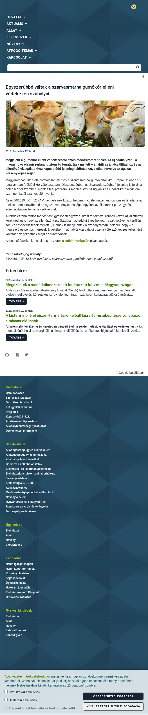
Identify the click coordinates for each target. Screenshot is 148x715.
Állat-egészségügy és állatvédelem (28, 450)
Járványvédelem (16, 478)
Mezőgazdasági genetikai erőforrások (30, 492)
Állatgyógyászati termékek (23, 459)
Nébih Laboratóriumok (20, 568)
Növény (11, 540)
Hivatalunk (13, 387)
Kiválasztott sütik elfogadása (113, 706)
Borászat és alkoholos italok (24, 464)
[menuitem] (74, 17)
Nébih (37, 7)
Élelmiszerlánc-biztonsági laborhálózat (31, 473)
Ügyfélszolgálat (16, 582)
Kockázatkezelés (16, 487)
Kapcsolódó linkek (18, 416)
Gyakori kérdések (19, 610)
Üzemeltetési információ (21, 430)
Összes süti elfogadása (113, 696)
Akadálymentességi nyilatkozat (26, 426)
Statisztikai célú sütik (22, 692)
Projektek (12, 411)
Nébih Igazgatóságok (19, 564)
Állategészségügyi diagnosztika (26, 454)
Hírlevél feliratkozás (18, 597)
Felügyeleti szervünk (19, 407)
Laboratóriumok (16, 630)
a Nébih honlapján (75, 241)
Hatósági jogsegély (18, 587)
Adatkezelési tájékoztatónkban (27, 676)
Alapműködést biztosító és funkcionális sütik (40, 708)
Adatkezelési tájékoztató (21, 421)
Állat (9, 535)
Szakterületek (16, 444)
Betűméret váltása (142, 76)
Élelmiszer (12, 530)
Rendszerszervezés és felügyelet (27, 506)
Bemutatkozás (15, 393)
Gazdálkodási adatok (19, 402)
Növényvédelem (16, 497)
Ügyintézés (14, 525)
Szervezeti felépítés (18, 397)
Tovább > (16, 301)
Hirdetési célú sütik (20, 700)
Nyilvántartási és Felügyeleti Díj (26, 501)
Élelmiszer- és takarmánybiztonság (28, 468)
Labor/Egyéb (14, 544)
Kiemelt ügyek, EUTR (19, 483)
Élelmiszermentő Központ (22, 592)
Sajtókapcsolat (15, 578)
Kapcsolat (13, 558)
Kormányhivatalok (17, 573)
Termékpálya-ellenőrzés (21, 511)
